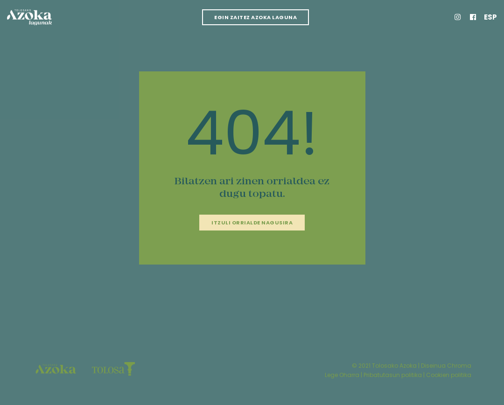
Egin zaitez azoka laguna (255, 17)
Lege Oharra (342, 375)
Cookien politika (448, 375)
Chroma (459, 366)
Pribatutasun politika (393, 375)
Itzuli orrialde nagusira (252, 222)
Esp (490, 17)
